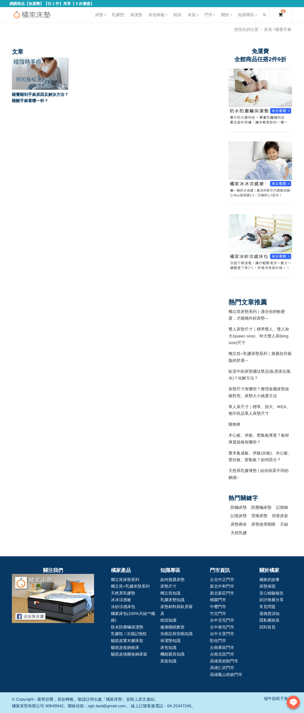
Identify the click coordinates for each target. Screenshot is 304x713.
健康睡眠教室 (172, 627)
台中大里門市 (222, 634)
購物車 (234, 424)
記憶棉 (282, 507)
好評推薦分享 (271, 600)
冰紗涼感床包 (123, 606)
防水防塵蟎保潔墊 (127, 627)
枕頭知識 (168, 620)
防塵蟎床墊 (261, 507)
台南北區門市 (222, 654)
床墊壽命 (239, 524)
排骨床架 (280, 516)
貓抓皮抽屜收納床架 (129, 654)
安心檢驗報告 (271, 593)
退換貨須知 (269, 613)
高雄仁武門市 (222, 668)
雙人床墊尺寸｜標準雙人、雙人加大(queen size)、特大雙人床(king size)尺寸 (258, 336)
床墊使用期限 (263, 524)
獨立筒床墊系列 (125, 579)
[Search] (264, 15)
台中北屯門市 (222, 620)
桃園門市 (218, 600)
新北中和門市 (222, 586)
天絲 (284, 524)
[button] (40, 73)
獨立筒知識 (170, 593)
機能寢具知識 (172, 654)
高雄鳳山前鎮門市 (226, 674)
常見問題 (267, 606)
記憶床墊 (239, 516)
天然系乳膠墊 (123, 593)
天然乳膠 (239, 533)
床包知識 (168, 647)
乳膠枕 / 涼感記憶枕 (129, 634)
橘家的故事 (269, 579)
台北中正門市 (222, 579)
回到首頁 (267, 627)
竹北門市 (218, 613)
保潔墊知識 (170, 640)
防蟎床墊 (239, 507)
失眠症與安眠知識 (176, 634)
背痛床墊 (259, 516)
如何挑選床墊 (172, 579)
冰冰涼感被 (121, 600)
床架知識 (168, 661)
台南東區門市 (222, 647)
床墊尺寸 (168, 586)
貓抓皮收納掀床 (125, 647)
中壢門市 (218, 606)
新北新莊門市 (222, 593)
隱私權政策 (269, 620)
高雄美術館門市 (224, 661)
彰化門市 (218, 640)
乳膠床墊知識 (172, 600)
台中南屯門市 (222, 627)
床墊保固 (267, 586)
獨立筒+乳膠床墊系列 (130, 586)
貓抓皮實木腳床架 (127, 640)
